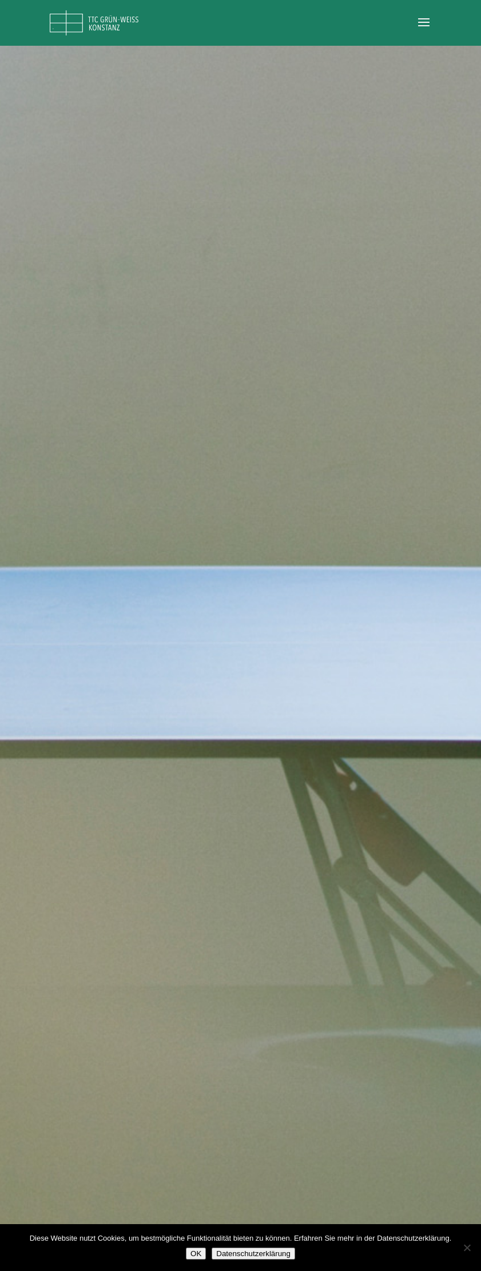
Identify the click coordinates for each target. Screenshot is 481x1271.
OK (195, 1253)
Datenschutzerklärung (253, 1253)
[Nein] (466, 1247)
